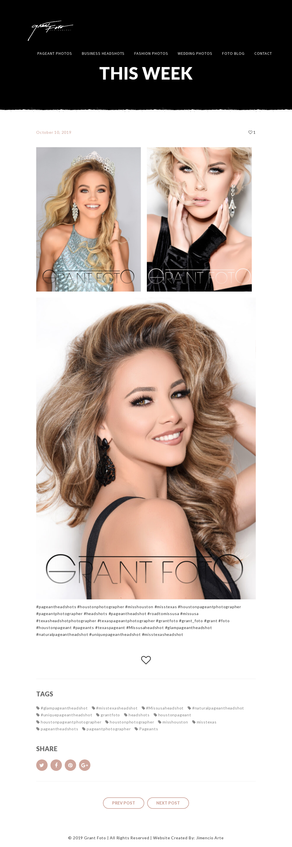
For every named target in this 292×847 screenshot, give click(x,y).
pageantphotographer (109, 728)
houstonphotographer (132, 721)
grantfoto (110, 714)
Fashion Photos (151, 53)
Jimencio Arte (210, 837)
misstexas (207, 721)
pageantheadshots (59, 728)
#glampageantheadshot (64, 708)
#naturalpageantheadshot (218, 708)
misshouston (175, 721)
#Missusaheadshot (165, 708)
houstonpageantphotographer (71, 721)
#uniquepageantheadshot (66, 714)
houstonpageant (174, 714)
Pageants (148, 728)
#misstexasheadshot (116, 708)
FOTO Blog (233, 53)
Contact (263, 53)
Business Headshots (103, 53)
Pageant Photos (54, 53)
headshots (139, 714)
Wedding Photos (195, 53)
